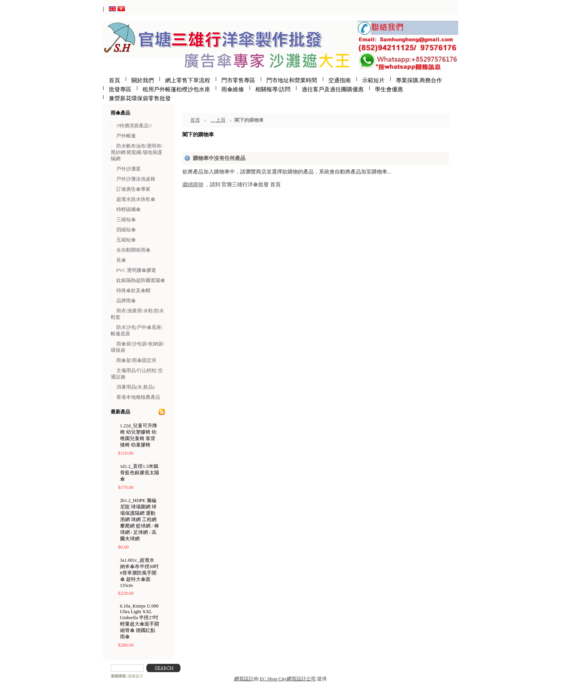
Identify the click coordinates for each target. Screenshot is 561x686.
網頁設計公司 (301, 678)
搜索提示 (135, 676)
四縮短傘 (126, 229)
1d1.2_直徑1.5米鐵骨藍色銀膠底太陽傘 (139, 473)
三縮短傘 (126, 219)
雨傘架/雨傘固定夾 (136, 360)
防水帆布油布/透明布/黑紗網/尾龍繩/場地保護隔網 (137, 152)
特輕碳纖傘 (128, 209)
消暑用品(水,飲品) (135, 387)
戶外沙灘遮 (128, 169)
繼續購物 (192, 184)
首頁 (195, 120)
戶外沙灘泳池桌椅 (135, 179)
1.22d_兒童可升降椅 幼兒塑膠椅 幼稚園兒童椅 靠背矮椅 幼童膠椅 (139, 435)
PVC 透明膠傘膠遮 (136, 270)
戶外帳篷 (126, 136)
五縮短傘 (126, 240)
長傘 (121, 260)
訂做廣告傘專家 (133, 189)
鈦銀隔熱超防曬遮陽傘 (140, 280)
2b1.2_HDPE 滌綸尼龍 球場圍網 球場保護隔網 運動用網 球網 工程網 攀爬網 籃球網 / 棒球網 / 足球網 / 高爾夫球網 (139, 519)
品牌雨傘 (126, 300)
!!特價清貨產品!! (134, 125)
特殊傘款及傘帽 (133, 290)
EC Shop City (273, 678)
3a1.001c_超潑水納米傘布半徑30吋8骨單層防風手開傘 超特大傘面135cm (139, 573)
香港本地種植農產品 (138, 397)
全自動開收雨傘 (133, 250)
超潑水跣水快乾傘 (135, 199)
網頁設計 (244, 678)
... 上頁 (218, 120)
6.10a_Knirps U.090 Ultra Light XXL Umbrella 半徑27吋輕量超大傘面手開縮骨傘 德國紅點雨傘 (139, 621)
